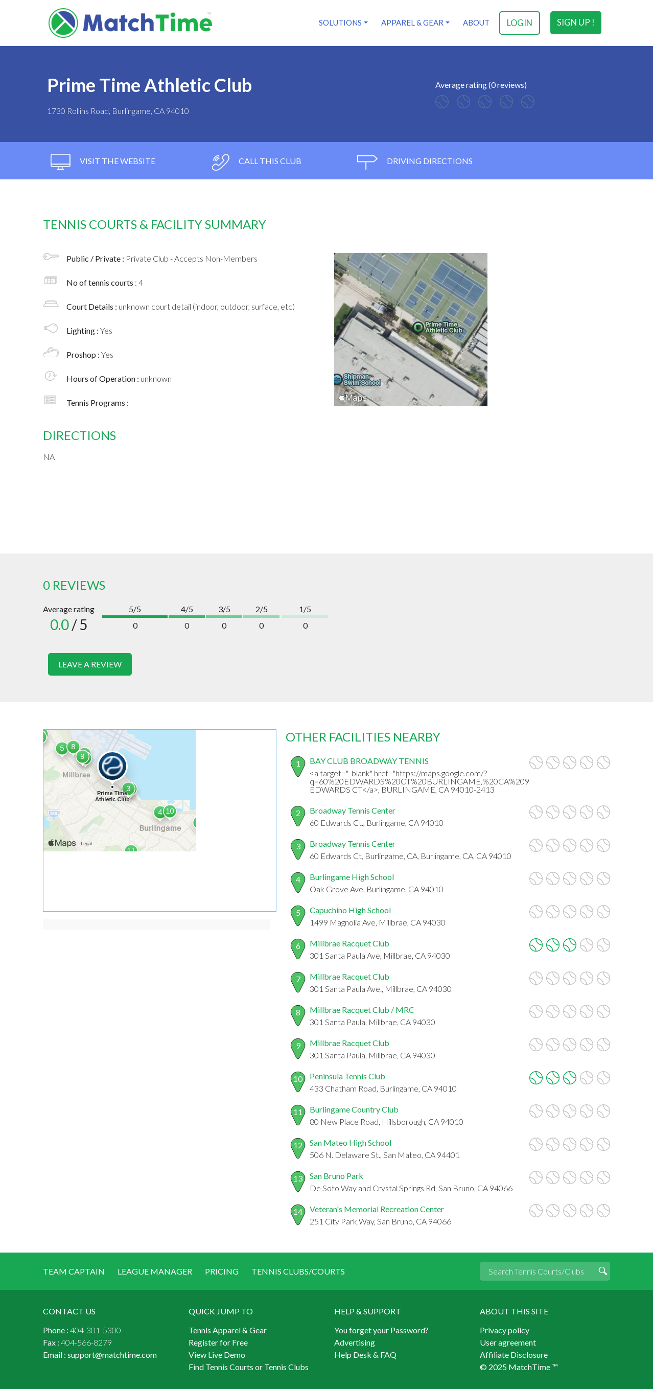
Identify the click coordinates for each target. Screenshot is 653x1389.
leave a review (90, 664)
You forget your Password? (381, 1329)
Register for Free (218, 1341)
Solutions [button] (339, 22)
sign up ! (576, 22)
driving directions (415, 162)
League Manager (155, 1270)
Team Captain (74, 1270)
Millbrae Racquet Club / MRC (362, 1008)
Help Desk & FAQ (365, 1353)
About (475, 22)
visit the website (103, 162)
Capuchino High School (350, 909)
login (519, 22)
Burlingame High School (352, 876)
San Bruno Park (336, 1174)
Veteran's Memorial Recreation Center (377, 1208)
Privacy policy (504, 1329)
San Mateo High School (350, 1141)
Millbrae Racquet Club (349, 942)
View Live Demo (217, 1353)
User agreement (508, 1341)
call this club (256, 162)
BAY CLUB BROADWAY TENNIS (369, 760)
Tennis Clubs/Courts (298, 1270)
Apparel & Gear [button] (412, 22)
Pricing (222, 1270)
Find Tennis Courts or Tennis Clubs (249, 1366)
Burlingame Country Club (354, 1108)
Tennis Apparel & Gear (228, 1329)
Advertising (354, 1341)
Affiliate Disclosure (514, 1353)
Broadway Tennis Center (352, 809)
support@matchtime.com (112, 1353)
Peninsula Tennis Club (347, 1075)
